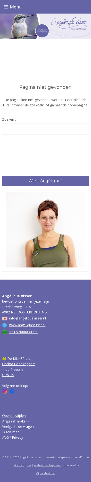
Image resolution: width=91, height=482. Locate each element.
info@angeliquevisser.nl (27, 318)
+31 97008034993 (23, 331)
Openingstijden (14, 415)
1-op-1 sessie (12, 369)
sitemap (19, 465)
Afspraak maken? (15, 421)
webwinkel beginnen (47, 465)
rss (29, 465)
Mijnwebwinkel (45, 473)
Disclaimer (10, 432)
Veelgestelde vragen (18, 426)
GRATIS (8, 374)
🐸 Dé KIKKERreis (16, 358)
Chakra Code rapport (18, 364)
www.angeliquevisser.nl (27, 325)
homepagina (77, 105)
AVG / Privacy (12, 437)
